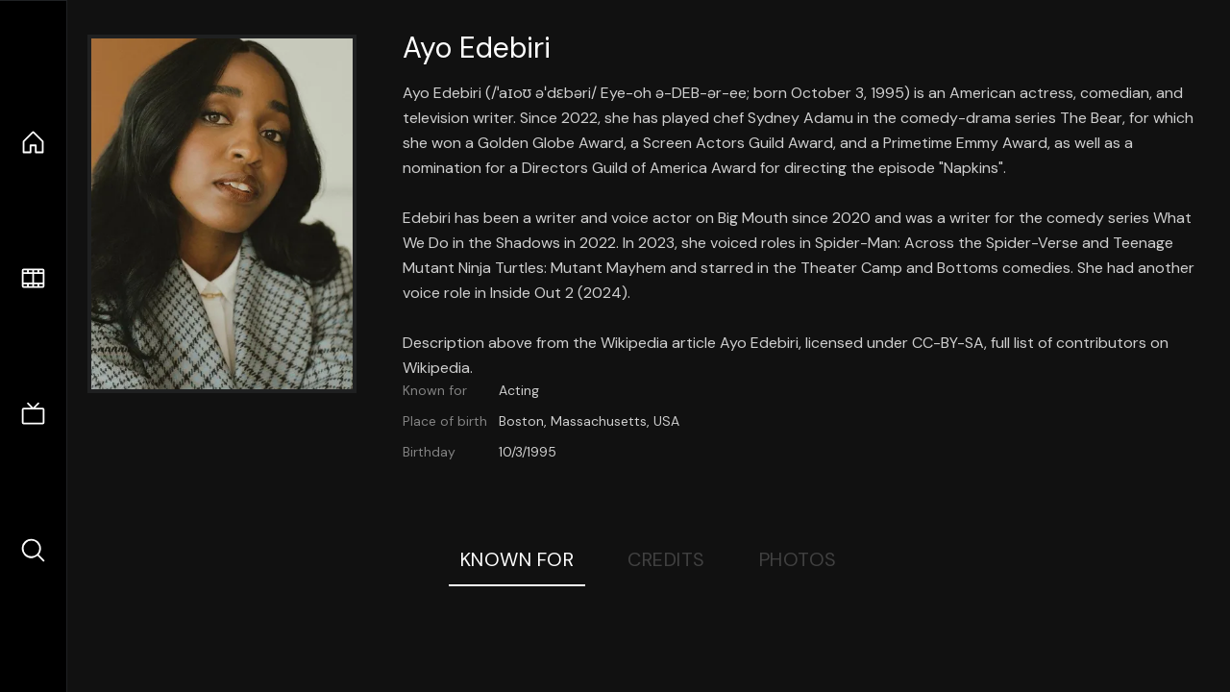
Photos (798, 559)
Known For (517, 559)
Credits (666, 559)
